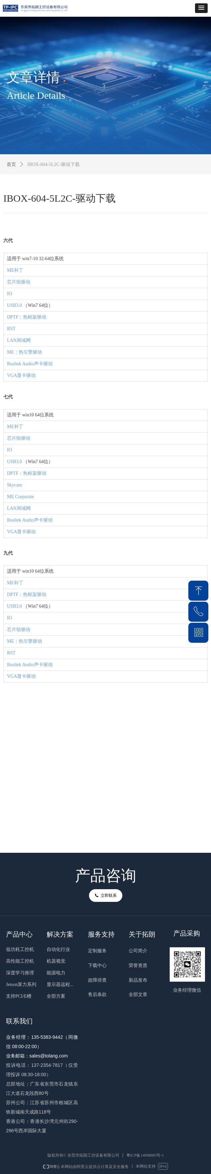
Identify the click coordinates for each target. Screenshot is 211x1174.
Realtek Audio (20, 363)
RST (11, 328)
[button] (201, 8)
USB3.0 (14, 305)
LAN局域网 (19, 340)
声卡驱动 (43, 363)
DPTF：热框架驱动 (26, 317)
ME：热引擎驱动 (24, 352)
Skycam (14, 484)
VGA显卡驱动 (21, 375)
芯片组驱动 (18, 281)
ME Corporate (20, 496)
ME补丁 (15, 270)
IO (9, 293)
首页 (11, 164)
